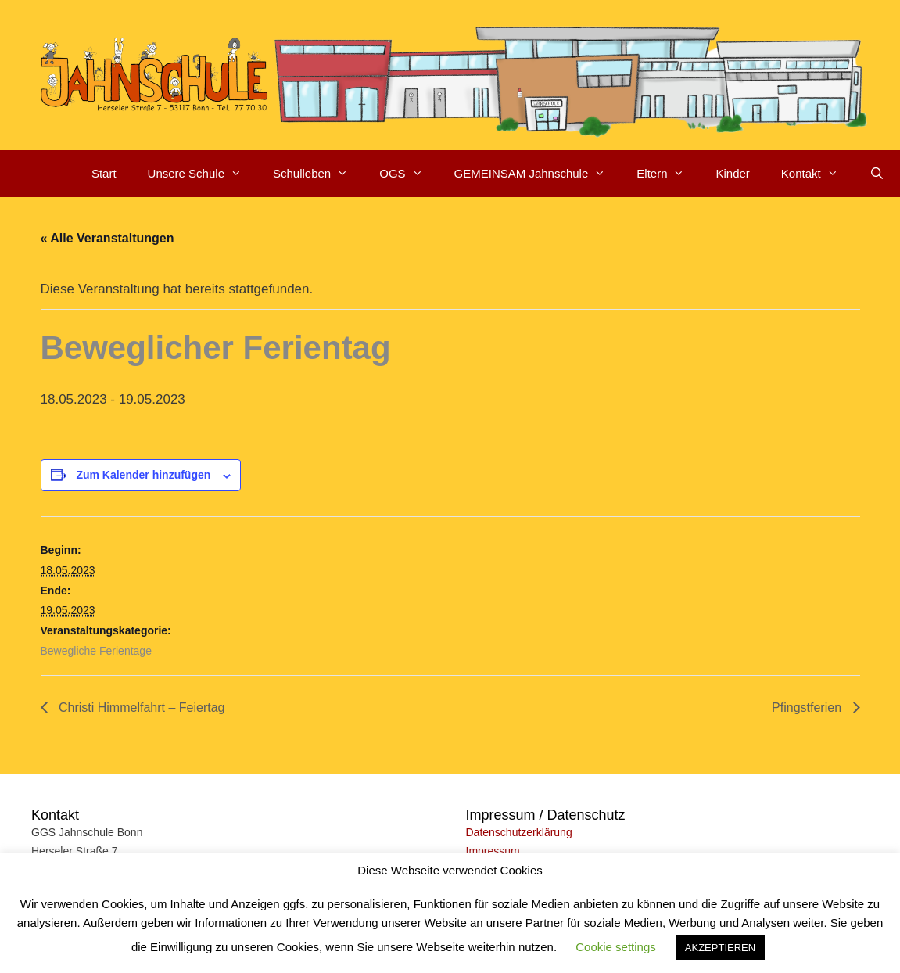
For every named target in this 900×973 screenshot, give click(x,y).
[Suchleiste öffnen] (877, 173)
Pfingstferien (808, 707)
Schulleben (318, 173)
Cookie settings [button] (615, 946)
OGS (408, 173)
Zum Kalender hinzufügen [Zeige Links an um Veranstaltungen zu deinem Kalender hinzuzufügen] (143, 475)
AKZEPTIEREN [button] (720, 947)
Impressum (493, 851)
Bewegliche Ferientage (96, 650)
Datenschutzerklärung (519, 832)
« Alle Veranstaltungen (107, 238)
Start (104, 173)
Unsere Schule (202, 173)
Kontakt (817, 173)
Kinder (732, 173)
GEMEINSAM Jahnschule (538, 173)
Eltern (668, 173)
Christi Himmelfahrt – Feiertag (140, 707)
